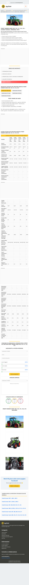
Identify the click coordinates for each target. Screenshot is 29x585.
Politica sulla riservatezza (6, 546)
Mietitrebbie (4, 533)
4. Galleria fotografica (7, 79)
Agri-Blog (3, 538)
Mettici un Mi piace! (14, 486)
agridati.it (2, 10)
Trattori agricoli (8, 10)
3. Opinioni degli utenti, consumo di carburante (12, 76)
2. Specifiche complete (6, 73)
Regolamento (4, 548)
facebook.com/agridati (6, 557)
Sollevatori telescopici (5, 535)
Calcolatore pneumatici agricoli (7, 536)
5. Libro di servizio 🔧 (7, 82)
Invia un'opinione (14, 374)
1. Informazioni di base (7, 71)
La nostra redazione (5, 544)
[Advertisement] (14, 57)
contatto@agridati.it (19, 2)
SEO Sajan (19, 561)
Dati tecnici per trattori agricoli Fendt (19, 10)
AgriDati (8, 6)
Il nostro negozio (5, 545)
